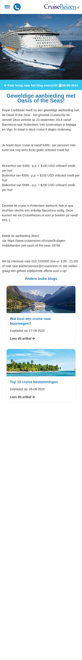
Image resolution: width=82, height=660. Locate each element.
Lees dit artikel (22, 338)
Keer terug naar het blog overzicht (30, 85)
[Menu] (7, 7)
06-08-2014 (68, 85)
